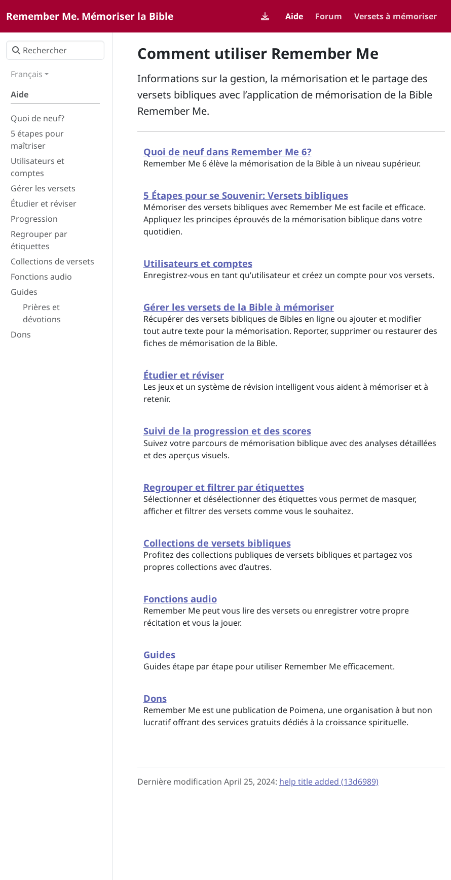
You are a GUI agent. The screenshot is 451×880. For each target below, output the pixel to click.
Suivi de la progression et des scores (227, 430)
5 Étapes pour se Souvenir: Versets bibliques (245, 195)
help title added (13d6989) (329, 781)
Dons (155, 698)
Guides (159, 654)
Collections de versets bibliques (217, 542)
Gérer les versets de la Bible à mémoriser (238, 306)
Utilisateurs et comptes (197, 263)
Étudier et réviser (183, 374)
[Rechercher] (55, 50)
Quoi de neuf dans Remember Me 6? (227, 151)
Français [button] (27, 74)
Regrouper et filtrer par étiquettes (223, 487)
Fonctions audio (180, 598)
